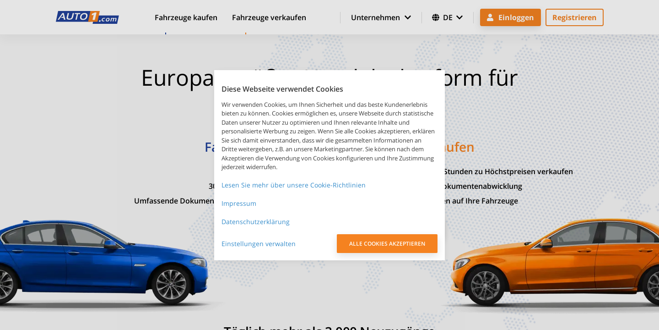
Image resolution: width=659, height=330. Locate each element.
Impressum (238, 203)
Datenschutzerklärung (255, 221)
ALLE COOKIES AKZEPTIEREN (387, 244)
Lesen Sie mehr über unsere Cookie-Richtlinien (293, 185)
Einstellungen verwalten (258, 243)
